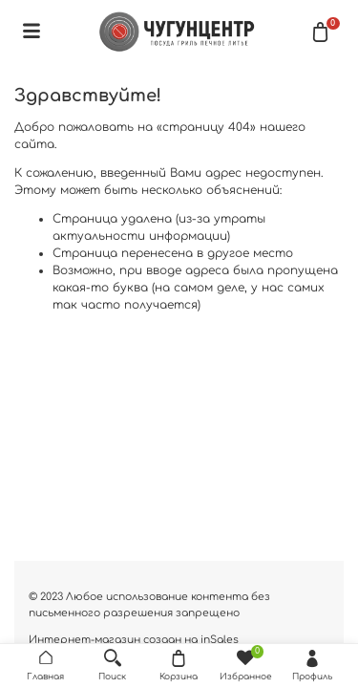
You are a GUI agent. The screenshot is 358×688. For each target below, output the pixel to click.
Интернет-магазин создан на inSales (134, 640)
